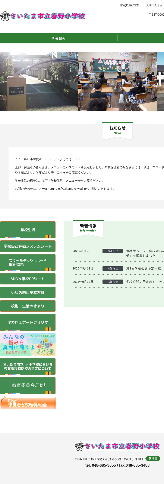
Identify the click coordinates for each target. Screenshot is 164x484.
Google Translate (129, 5)
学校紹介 (58, 38)
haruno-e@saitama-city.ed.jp (67, 188)
